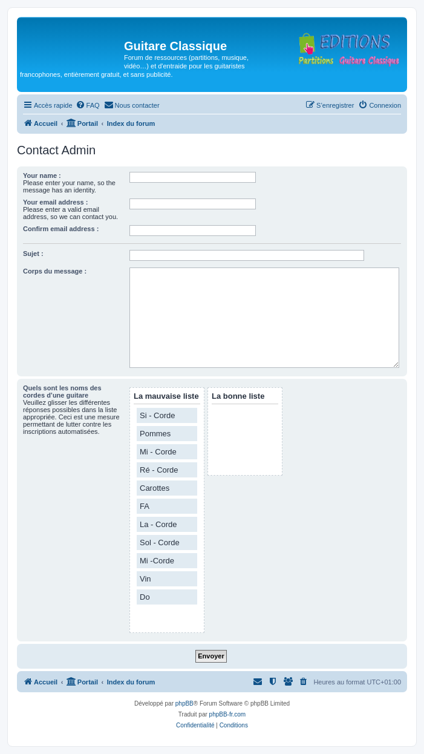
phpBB (184, 703)
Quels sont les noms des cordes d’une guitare (62, 391)
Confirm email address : (61, 228)
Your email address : (55, 202)
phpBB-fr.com (227, 714)
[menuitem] (88, 105)
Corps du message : (54, 271)
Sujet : (33, 253)
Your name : (42, 175)
